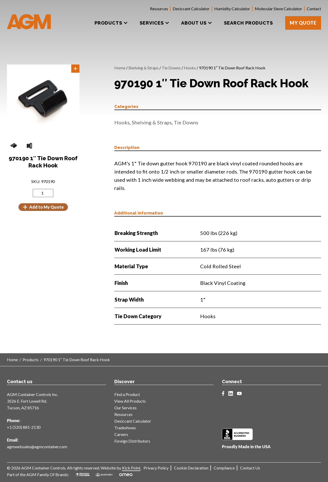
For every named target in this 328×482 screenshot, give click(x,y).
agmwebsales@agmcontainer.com (37, 446)
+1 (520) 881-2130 (23, 427)
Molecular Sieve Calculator (278, 8)
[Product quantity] (43, 193)
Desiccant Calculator (191, 8)
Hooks (190, 67)
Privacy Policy (156, 467)
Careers (121, 434)
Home (119, 67)
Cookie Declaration (191, 467)
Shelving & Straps (143, 67)
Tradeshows (125, 427)
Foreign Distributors (132, 440)
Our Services (125, 407)
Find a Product (127, 394)
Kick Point (131, 467)
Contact (314, 8)
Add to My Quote (43, 207)
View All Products (130, 401)
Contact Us (250, 467)
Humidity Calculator (232, 8)
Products (31, 359)
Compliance (224, 467)
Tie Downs (171, 67)
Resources (159, 8)
